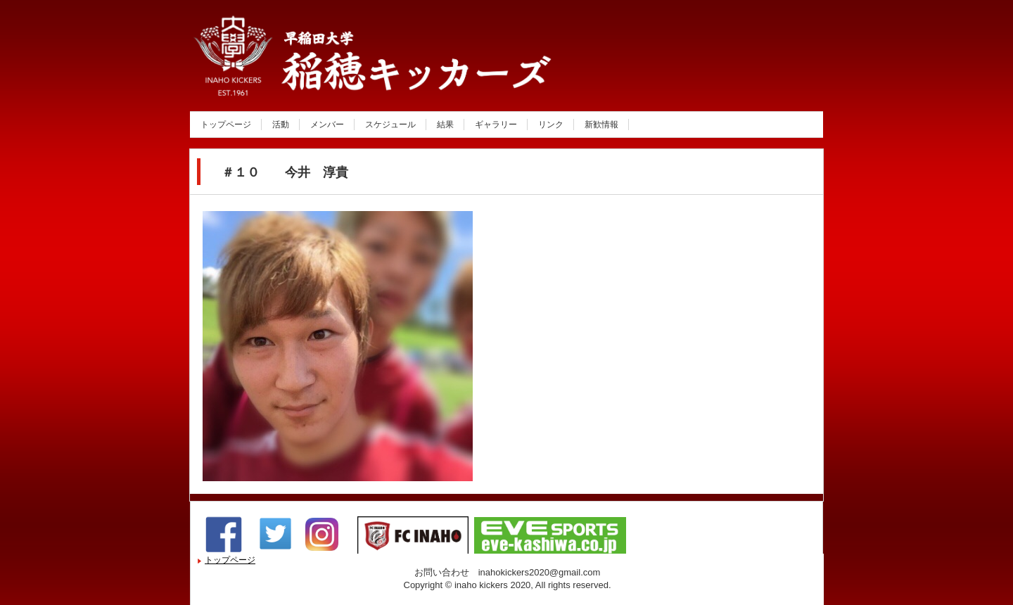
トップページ (225, 124)
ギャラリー (496, 124)
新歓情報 (601, 124)
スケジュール (390, 124)
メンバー (327, 124)
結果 (445, 124)
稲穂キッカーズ (340, 79)
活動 (280, 124)
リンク (550, 124)
